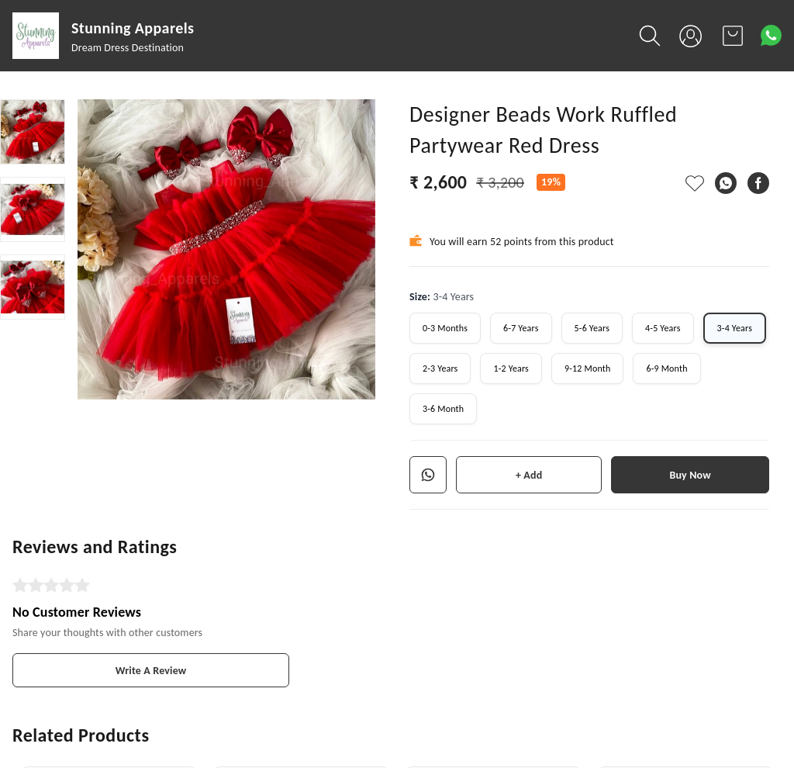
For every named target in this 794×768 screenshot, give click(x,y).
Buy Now (690, 475)
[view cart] (732, 35)
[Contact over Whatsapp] (771, 35)
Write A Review (151, 670)
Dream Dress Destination (127, 47)
